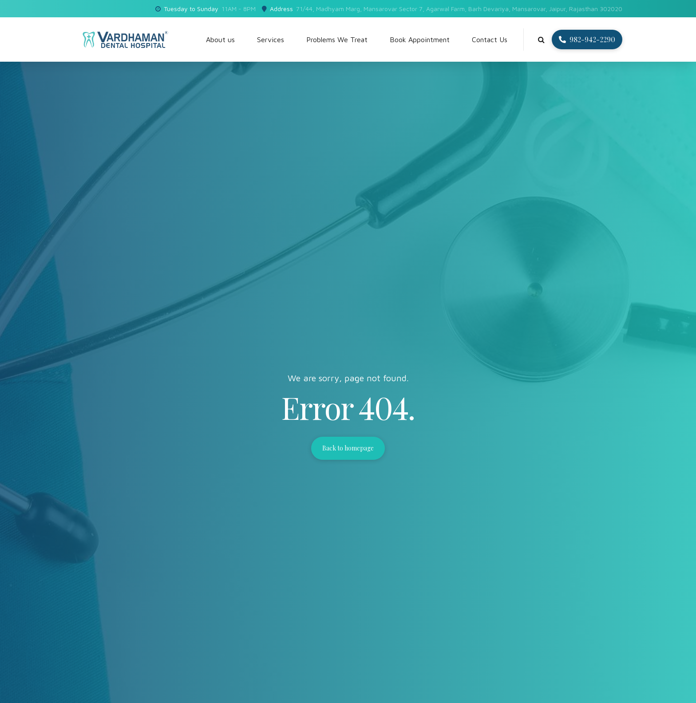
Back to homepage (348, 448)
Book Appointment (420, 39)
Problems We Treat (337, 39)
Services (270, 39)
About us (220, 39)
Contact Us (489, 39)
